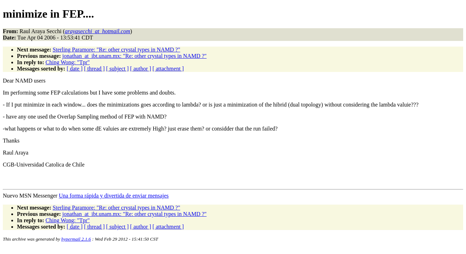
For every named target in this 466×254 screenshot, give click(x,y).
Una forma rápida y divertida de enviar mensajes (114, 196)
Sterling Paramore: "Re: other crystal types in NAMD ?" (116, 50)
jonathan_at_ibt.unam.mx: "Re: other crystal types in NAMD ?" (134, 56)
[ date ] (75, 69)
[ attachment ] (168, 69)
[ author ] (140, 69)
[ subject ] (117, 69)
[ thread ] (94, 69)
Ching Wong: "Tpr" (68, 62)
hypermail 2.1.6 (76, 239)
